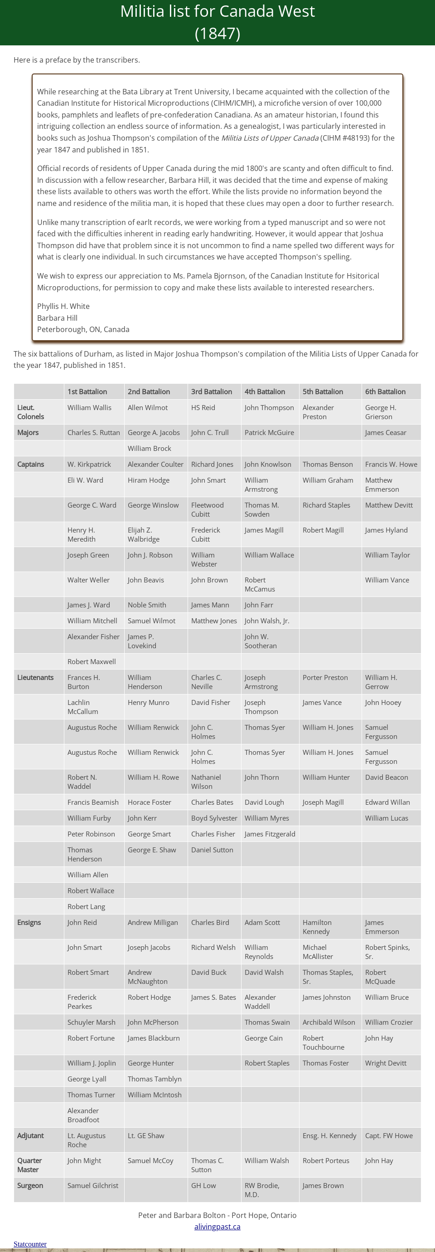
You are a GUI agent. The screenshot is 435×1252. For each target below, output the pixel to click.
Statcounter (30, 1244)
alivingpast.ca (217, 1227)
